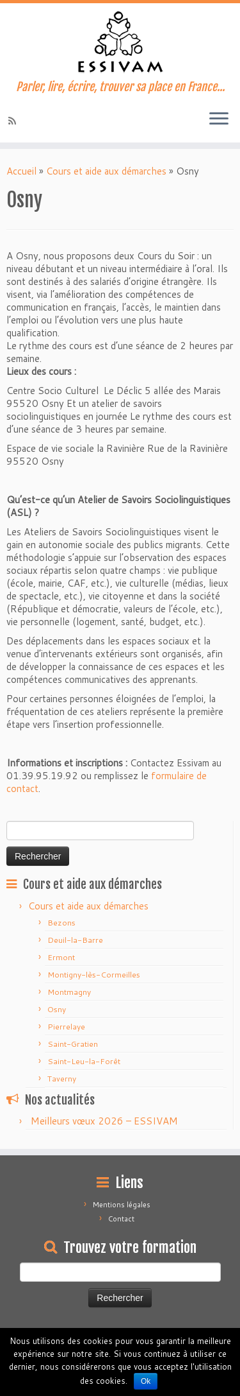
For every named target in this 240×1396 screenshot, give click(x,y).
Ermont (61, 957)
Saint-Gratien (72, 1043)
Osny (56, 1009)
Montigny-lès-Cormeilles (93, 974)
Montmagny (69, 992)
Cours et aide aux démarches (106, 171)
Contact (121, 1219)
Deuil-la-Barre (75, 940)
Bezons (61, 922)
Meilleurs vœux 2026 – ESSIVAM (104, 1121)
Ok (145, 1381)
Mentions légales (121, 1205)
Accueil (21, 171)
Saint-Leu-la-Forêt (83, 1061)
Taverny (61, 1078)
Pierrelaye (66, 1026)
